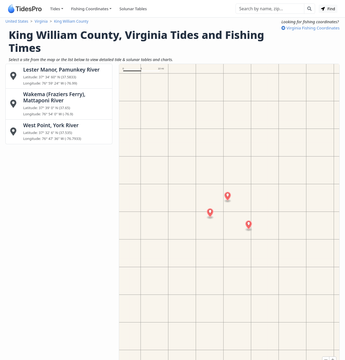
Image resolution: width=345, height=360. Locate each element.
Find (328, 8)
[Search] (270, 9)
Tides (55, 8)
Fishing (89, 9)
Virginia (41, 21)
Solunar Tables (133, 8)
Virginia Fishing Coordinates (310, 28)
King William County (71, 21)
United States (16, 21)
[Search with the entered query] (309, 9)
